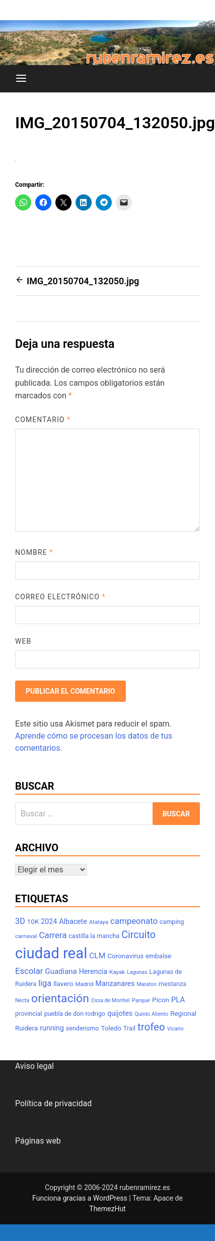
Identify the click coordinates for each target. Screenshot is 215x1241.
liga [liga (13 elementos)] (44, 983)
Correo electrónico (60, 597)
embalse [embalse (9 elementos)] (158, 956)
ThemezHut (107, 1209)
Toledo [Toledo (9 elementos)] (111, 1028)
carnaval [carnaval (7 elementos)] (26, 936)
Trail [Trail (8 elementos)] (129, 1028)
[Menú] (21, 78)
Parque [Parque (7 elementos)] (140, 1000)
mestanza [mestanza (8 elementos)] (172, 984)
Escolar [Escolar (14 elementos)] (29, 971)
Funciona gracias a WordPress (80, 1198)
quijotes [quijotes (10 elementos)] (119, 1013)
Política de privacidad (53, 1103)
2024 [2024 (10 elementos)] (49, 921)
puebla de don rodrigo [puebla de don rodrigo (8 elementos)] (74, 1013)
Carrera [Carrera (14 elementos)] (53, 935)
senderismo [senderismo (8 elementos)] (82, 1028)
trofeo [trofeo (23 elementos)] (151, 1027)
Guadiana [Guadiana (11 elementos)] (61, 971)
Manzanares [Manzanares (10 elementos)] (115, 983)
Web (23, 641)
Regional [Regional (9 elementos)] (183, 1013)
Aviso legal (34, 1066)
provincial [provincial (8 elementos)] (28, 1013)
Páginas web (38, 1141)
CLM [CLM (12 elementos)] (97, 955)
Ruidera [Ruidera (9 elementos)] (26, 1028)
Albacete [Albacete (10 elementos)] (73, 921)
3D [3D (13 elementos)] (20, 921)
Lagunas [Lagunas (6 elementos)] (137, 972)
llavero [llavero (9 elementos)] (63, 984)
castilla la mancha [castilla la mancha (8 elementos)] (93, 936)
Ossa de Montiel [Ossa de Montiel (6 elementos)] (110, 1000)
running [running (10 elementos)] (52, 1028)
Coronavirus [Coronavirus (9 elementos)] (125, 956)
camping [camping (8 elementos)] (172, 921)
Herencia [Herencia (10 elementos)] (93, 971)
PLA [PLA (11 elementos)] (178, 999)
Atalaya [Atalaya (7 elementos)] (98, 921)
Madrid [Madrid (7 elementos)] (84, 984)
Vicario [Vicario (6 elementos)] (175, 1028)
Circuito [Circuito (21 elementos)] (138, 935)
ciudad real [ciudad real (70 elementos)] (51, 953)
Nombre (34, 552)
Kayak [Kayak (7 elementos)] (117, 971)
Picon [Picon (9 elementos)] (160, 1000)
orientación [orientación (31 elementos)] (60, 998)
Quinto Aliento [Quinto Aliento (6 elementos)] (151, 1014)
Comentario (42, 420)
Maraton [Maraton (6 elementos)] (146, 984)
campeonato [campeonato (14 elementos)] (134, 921)
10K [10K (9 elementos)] (33, 921)
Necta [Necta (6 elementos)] (22, 1000)
